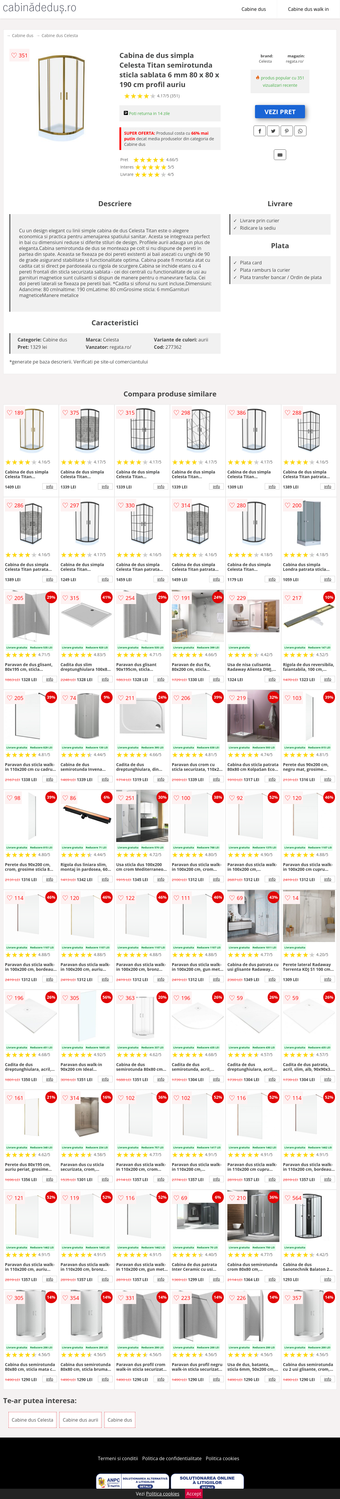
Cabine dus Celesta (59, 35)
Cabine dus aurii (80, 1420)
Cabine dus (253, 9)
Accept (193, 1493)
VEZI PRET (280, 111)
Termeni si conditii (118, 1458)
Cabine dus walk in (308, 9)
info (49, 486)
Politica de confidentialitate (172, 1458)
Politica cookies (222, 1458)
